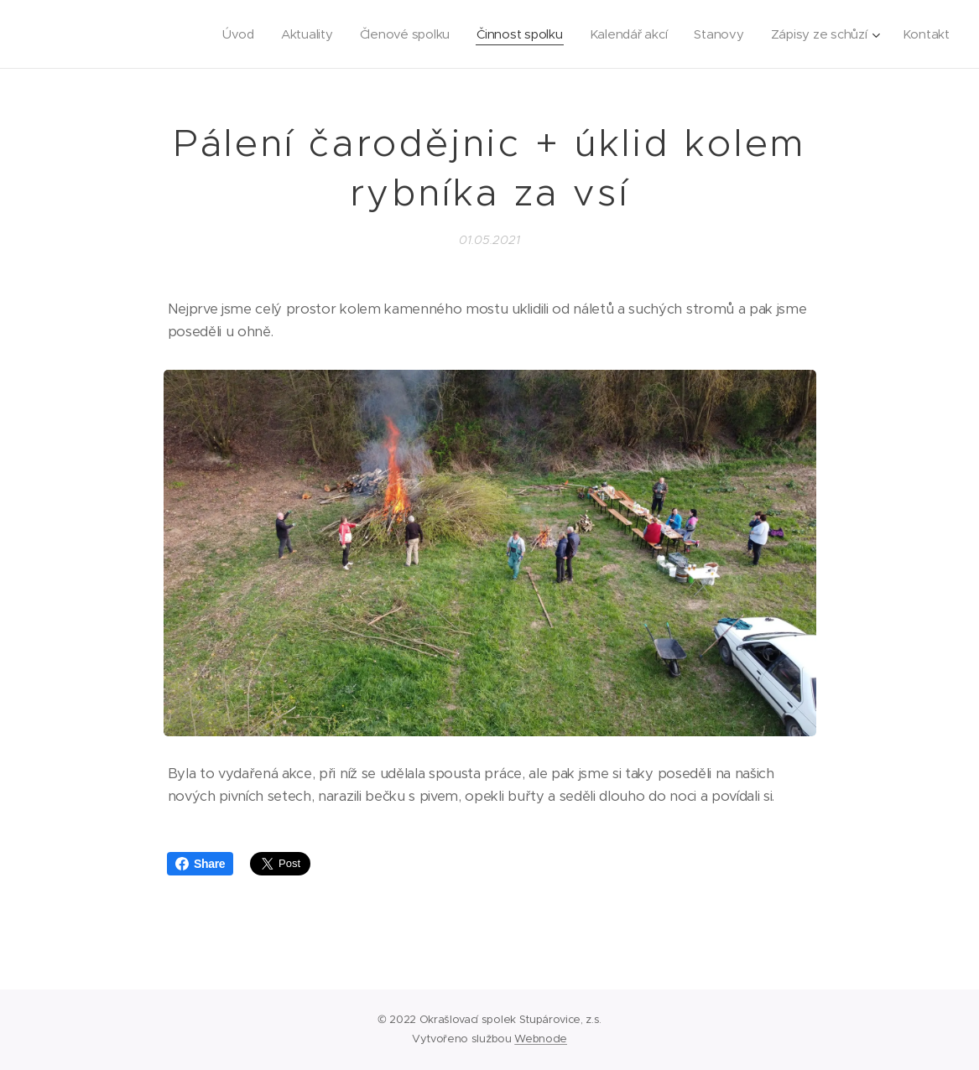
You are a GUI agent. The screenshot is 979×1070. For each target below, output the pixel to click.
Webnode (540, 1038)
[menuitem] (225, 34)
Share (200, 863)
